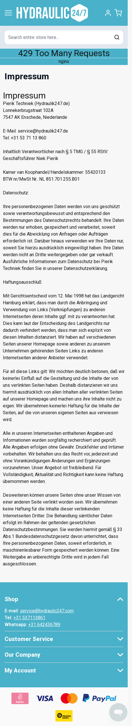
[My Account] (108, 13)
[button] (64, 599)
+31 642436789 (44, 624)
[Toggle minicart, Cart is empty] (118, 13)
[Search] (117, 37)
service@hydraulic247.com (47, 610)
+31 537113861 (29, 617)
